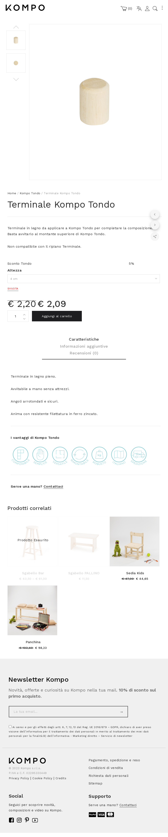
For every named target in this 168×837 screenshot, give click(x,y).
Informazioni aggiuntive (84, 346)
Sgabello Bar (33, 573)
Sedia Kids (135, 573)
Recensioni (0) (84, 353)
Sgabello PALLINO (84, 573)
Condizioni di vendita (106, 768)
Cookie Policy (42, 778)
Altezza (14, 270)
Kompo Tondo (30, 193)
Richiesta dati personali (109, 776)
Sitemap (95, 783)
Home (11, 193)
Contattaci (53, 486)
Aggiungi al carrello (57, 316)
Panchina (33, 642)
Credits (61, 778)
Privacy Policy (19, 778)
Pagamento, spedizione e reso (114, 760)
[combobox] (83, 278)
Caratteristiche (84, 339)
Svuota (12, 288)
